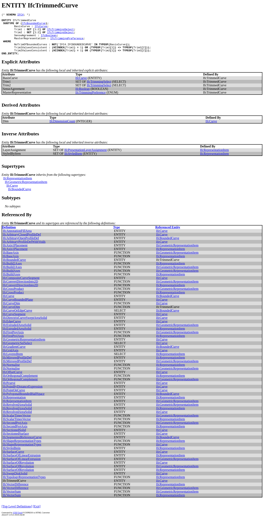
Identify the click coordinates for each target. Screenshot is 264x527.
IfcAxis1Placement (15, 253)
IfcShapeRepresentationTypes (22, 448)
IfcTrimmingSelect (60, 32)
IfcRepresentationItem (214, 158)
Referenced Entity (167, 235)
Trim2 (18, 36)
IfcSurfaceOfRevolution (18, 470)
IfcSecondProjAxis (15, 430)
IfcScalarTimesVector (17, 423)
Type (116, 235)
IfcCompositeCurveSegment (21, 285)
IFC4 (20, 15)
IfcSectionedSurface (16, 441)
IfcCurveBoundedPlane (18, 307)
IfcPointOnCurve (14, 398)
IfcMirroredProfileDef (17, 365)
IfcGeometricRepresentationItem (26, 189)
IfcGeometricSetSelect (17, 351)
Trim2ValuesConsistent (30, 57)
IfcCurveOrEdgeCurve (17, 318)
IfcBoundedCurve (33, 25)
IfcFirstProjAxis (13, 340)
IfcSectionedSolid (14, 438)
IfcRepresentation (14, 405)
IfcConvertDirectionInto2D (20, 289)
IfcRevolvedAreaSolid (17, 412)
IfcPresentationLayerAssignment (85, 158)
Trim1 (18, 32)
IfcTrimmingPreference (66, 43)
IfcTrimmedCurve (24, 21)
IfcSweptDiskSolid (15, 481)
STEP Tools (17, 520)
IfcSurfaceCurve (13, 459)
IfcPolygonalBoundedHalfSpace (23, 401)
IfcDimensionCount (62, 129)
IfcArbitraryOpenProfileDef (21, 246)
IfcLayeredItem (13, 361)
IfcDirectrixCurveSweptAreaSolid (25, 325)
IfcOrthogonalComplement (20, 383)
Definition (9, 235)
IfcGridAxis (10, 358)
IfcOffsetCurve (12, 380)
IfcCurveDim (11, 311)
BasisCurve (22, 28)
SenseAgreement (25, 39)
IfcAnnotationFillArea (17, 238)
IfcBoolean (49, 39)
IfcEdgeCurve (12, 329)
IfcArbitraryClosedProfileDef (22, 242)
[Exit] (36, 514)
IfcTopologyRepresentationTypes (24, 485)
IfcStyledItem (73, 161)
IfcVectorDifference (16, 492)
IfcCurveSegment (14, 322)
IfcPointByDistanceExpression (22, 394)
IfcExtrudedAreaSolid (17, 333)
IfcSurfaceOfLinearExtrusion (21, 463)
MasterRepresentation (29, 43)
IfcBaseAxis (11, 260)
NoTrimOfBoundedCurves (30, 50)
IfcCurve (41, 28)
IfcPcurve (9, 390)
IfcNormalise (11, 372)
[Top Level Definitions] (17, 514)
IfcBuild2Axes (12, 271)
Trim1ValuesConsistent (30, 54)
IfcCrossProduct (13, 296)
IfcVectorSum (12, 499)
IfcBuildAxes (11, 278)
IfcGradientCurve (14, 354)
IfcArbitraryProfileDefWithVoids (24, 249)
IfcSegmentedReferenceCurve (22, 445)
